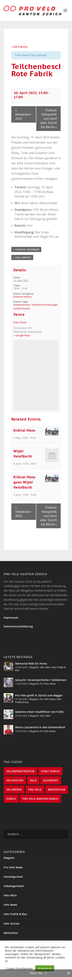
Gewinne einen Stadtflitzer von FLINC (39, 712)
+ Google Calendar (26, 249)
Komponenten (21, 304)
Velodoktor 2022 (23, 114)
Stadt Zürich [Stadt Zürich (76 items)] (50, 771)
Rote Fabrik (19, 322)
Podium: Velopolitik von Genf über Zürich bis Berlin (48, 118)
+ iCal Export (22, 257)
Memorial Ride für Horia (31, 663)
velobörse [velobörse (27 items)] (14, 789)
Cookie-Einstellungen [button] (19, 968)
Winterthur (11, 933)
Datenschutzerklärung (18, 626)
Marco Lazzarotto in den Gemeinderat (40, 727)
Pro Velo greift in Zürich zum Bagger (39, 695)
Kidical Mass (24, 430)
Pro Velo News (47, 683)
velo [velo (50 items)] (33, 780)
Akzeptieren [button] (45, 968)
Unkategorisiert (14, 886)
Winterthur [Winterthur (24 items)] (56, 789)
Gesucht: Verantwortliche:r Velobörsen (40, 680)
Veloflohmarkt (21, 308)
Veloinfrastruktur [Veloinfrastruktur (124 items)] (20, 771)
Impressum (11, 617)
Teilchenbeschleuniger (44, 304)
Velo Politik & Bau (15, 914)
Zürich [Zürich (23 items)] (11, 798)
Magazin (34, 667)
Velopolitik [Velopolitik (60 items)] (14, 780)
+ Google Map (21, 335)
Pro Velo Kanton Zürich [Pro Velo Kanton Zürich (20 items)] (40, 798)
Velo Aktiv (45, 667)
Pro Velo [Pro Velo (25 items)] (34, 789)
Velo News (10, 904)
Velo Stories (11, 923)
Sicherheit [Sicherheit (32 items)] (50, 780)
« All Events (19, 47)
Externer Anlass (22, 296)
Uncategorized (13, 876)
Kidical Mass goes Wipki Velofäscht (24, 482)
